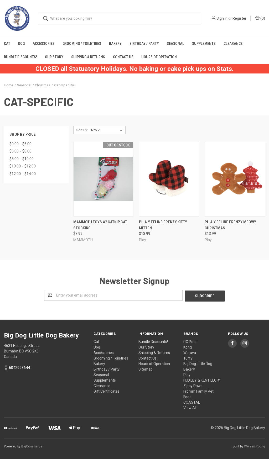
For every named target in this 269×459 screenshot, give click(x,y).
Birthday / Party (144, 43)
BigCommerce (31, 445)
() (260, 18)
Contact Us (123, 57)
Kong (187, 346)
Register (239, 18)
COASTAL (191, 401)
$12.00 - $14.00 (22, 173)
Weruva (189, 352)
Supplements (204, 43)
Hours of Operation (159, 57)
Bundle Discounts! (20, 57)
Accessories (44, 43)
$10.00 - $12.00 (22, 166)
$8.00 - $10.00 (21, 158)
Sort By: (82, 130)
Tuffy (188, 357)
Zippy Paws (193, 385)
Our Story (54, 57)
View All (189, 407)
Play (186, 374)
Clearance (233, 43)
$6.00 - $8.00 (20, 151)
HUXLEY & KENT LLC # (201, 379)
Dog (21, 43)
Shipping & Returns (88, 57)
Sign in (221, 18)
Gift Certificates (107, 390)
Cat (7, 43)
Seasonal (175, 43)
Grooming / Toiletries (82, 43)
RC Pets (189, 341)
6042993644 (19, 367)
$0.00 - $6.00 (20, 143)
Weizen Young (254, 445)
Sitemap (145, 368)
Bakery (115, 43)
